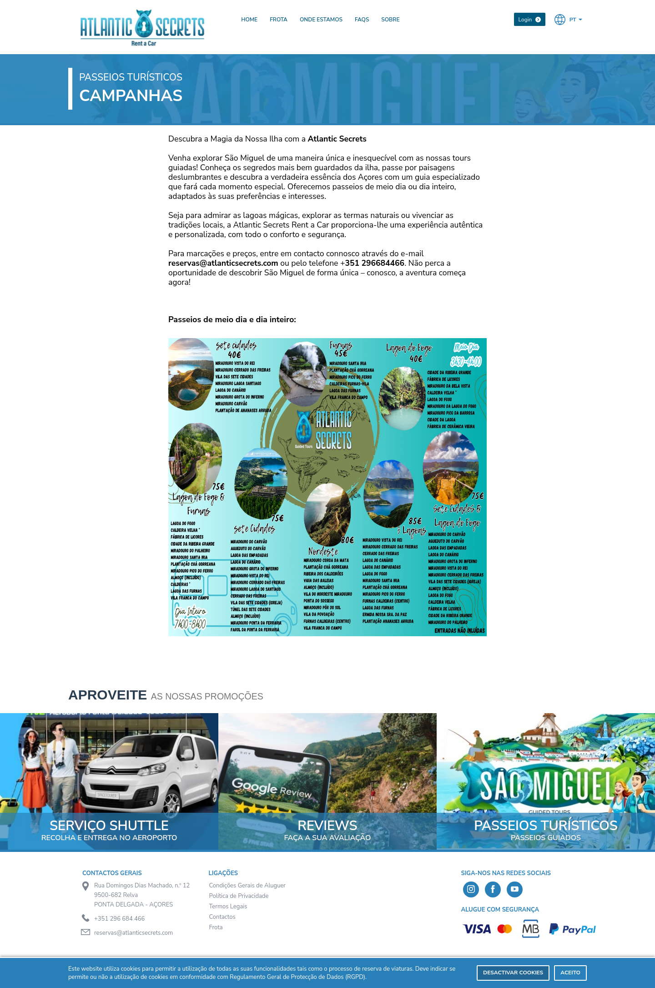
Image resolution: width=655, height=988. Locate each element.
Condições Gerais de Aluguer (247, 886)
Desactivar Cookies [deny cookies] (513, 972)
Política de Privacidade (239, 896)
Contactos (222, 917)
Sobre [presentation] (390, 19)
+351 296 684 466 (119, 919)
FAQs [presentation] (362, 19)
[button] (568, 19)
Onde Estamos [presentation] (321, 19)
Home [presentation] (249, 19)
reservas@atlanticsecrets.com (133, 933)
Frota (216, 927)
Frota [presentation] (278, 19)
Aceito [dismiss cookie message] (570, 972)
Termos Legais (228, 906)
